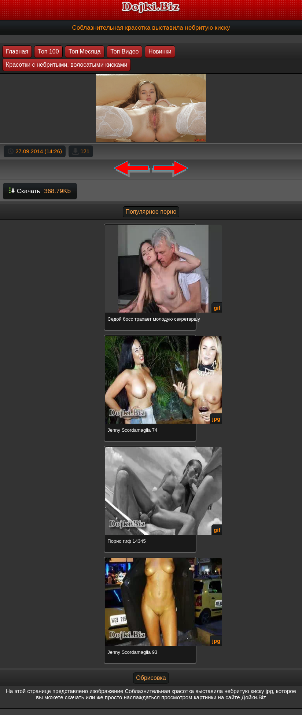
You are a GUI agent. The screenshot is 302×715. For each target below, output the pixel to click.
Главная (17, 51)
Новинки (160, 51)
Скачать (40, 191)
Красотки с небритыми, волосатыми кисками (66, 65)
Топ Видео (124, 51)
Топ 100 (48, 51)
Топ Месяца (85, 51)
